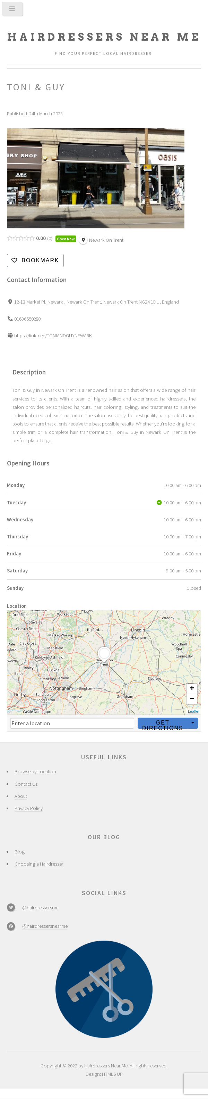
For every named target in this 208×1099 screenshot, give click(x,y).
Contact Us (26, 784)
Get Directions (162, 724)
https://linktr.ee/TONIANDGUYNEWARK (53, 335)
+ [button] (192, 689)
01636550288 (27, 319)
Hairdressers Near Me (104, 37)
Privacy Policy (29, 808)
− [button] (192, 699)
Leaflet (193, 711)
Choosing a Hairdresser (39, 864)
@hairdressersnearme (45, 926)
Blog (20, 852)
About (21, 796)
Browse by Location (35, 771)
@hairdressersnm (40, 907)
